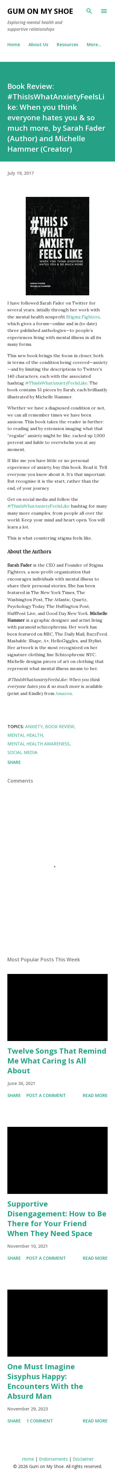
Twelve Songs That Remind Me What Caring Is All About (56, 1060)
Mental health (25, 735)
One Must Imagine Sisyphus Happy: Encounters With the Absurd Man (45, 1381)
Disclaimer (83, 1459)
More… (94, 44)
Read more (95, 1095)
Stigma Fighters (83, 317)
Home (13, 44)
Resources (67, 44)
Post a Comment (46, 1095)
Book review (59, 726)
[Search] (89, 11)
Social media (22, 752)
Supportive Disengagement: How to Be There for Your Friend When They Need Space (56, 1218)
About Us (38, 44)
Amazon (64, 693)
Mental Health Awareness (38, 744)
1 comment (39, 1421)
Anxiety (34, 726)
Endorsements (53, 1459)
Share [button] (14, 762)
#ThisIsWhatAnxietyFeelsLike (56, 383)
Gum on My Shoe (40, 11)
